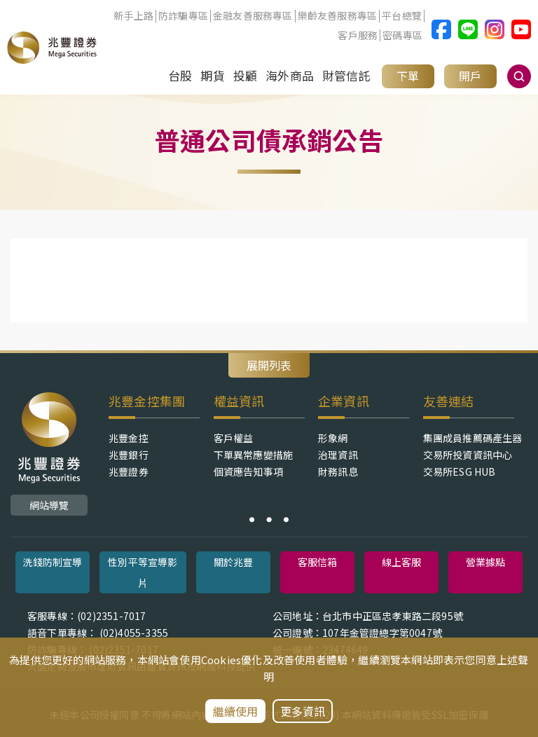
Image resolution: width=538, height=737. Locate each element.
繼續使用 (235, 711)
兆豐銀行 (129, 455)
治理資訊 (338, 455)
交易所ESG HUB (459, 471)
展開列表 (269, 365)
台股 (180, 75)
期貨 (212, 75)
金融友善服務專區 (253, 16)
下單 (407, 75)
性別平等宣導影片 (142, 572)
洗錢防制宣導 (52, 562)
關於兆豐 (234, 562)
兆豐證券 (129, 471)
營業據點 (486, 562)
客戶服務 (358, 35)
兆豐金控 (129, 438)
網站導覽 (49, 505)
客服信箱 (318, 562)
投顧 (245, 75)
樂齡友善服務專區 (338, 16)
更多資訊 (303, 711)
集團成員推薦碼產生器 (473, 438)
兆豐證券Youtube (521, 29)
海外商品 (289, 75)
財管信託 (346, 75)
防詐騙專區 (183, 16)
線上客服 (402, 562)
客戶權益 (234, 438)
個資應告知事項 (248, 471)
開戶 (470, 75)
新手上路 (133, 16)
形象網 (333, 438)
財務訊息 (338, 471)
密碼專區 (402, 35)
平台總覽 (402, 16)
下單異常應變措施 (254, 455)
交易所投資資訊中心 (468, 455)
